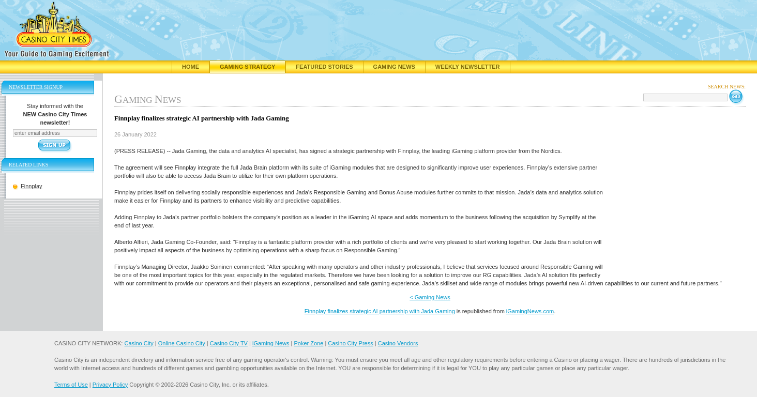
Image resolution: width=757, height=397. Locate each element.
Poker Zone (308, 343)
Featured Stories (324, 67)
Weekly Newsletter (467, 67)
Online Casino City (181, 343)
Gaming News (394, 67)
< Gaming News (430, 297)
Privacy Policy (110, 384)
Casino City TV (229, 343)
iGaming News (271, 343)
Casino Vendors (398, 343)
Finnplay (31, 186)
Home (190, 67)
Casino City (138, 343)
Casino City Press (350, 343)
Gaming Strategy (247, 67)
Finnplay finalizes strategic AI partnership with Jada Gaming (380, 311)
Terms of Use (71, 384)
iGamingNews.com (530, 311)
